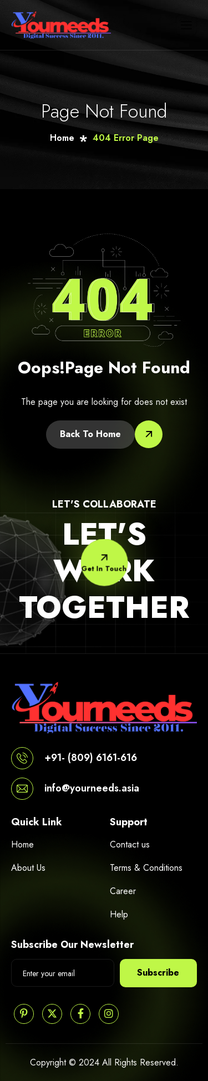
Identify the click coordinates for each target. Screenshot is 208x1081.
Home (22, 844)
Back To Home (90, 434)
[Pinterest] (24, 1014)
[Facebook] (80, 1014)
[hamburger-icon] (186, 24)
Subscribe (158, 972)
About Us (28, 867)
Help (119, 914)
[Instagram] (109, 1014)
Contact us (130, 844)
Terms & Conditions (146, 867)
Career (123, 891)
